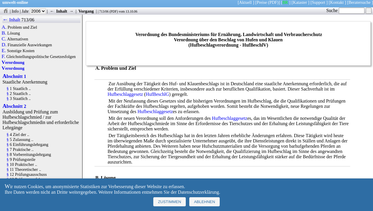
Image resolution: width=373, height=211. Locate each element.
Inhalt (61, 11)
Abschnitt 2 (14, 106)
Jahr (34, 11)
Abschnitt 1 (14, 76)
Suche (345, 10)
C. (4, 39)
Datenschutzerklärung (198, 192)
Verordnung (13, 62)
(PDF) (273, 2)
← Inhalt (11, 19)
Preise (262, 2)
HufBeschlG (157, 94)
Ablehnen (204, 202)
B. (4, 33)
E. (4, 50)
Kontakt (336, 2)
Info (15, 11)
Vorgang (86, 11)
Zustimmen (169, 202)
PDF (114, 11)
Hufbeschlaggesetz (125, 94)
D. (4, 44)
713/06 (104, 11)
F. (4, 56)
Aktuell (245, 2)
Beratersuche (360, 2)
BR (285, 2)
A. (4, 27)
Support (318, 2)
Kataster (300, 2)
